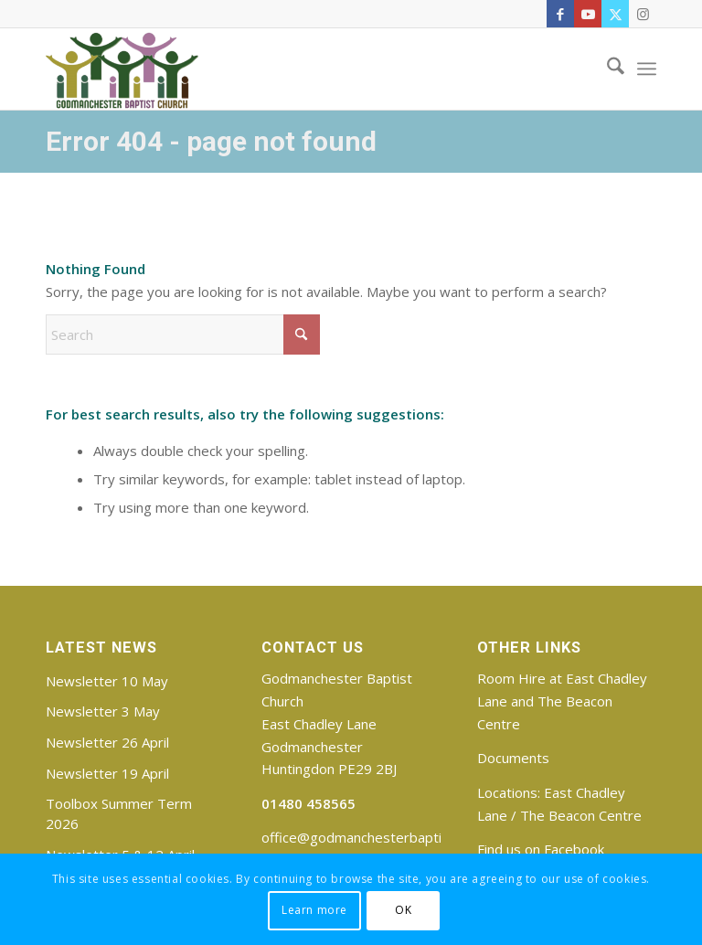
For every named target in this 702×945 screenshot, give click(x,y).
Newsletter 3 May (103, 711)
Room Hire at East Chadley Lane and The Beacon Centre (562, 701)
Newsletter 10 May (107, 681)
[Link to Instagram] (642, 13)
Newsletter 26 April (107, 742)
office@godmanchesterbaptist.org (370, 837)
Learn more (314, 910)
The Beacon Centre (581, 815)
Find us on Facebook (540, 849)
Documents (513, 758)
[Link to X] (615, 13)
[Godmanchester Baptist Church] (122, 68)
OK (403, 910)
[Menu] (646, 68)
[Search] (606, 68)
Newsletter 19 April (107, 773)
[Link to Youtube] (587, 13)
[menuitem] (606, 68)
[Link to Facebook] (560, 13)
